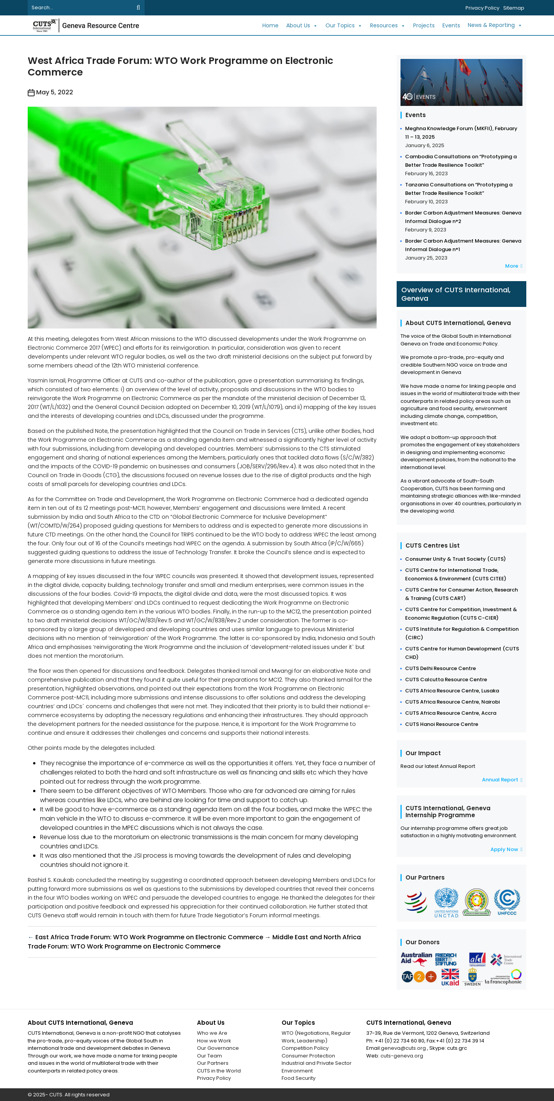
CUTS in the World (219, 1070)
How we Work (214, 1040)
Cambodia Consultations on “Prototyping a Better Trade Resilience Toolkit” (461, 161)
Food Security (298, 1078)
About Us (302, 25)
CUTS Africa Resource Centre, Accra (450, 713)
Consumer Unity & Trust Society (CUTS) (455, 559)
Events (451, 25)
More (513, 266)
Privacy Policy (482, 8)
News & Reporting (495, 25)
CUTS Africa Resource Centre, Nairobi (452, 702)
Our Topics (343, 25)
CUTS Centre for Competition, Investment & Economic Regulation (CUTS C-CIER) (461, 614)
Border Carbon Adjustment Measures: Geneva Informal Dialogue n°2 (463, 217)
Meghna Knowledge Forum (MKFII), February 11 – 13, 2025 (461, 133)
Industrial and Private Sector (317, 1063)
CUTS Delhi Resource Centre (440, 668)
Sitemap (513, 8)
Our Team (209, 1055)
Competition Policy (305, 1048)
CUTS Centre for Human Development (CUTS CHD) (462, 653)
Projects (424, 25)
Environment (297, 1070)
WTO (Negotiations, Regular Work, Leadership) (316, 1036)
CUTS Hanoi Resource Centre (441, 724)
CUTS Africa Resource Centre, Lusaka (452, 690)
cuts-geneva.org (401, 1055)
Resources (387, 25)
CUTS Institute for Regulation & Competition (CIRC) (462, 633)
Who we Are (212, 1033)
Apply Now (506, 849)
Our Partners (213, 1063)
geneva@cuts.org (404, 1048)
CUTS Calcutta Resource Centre (446, 679)
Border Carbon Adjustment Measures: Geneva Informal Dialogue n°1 (463, 245)
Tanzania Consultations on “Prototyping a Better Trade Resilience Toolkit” (458, 189)
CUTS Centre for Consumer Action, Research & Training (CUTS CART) (461, 594)
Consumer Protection (308, 1055)
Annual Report (502, 779)
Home (270, 25)
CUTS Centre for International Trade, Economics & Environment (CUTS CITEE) (455, 574)
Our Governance (218, 1048)
